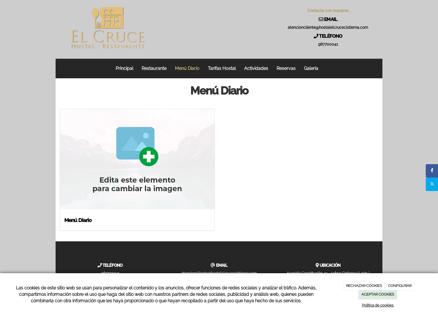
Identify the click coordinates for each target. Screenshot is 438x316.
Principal (124, 68)
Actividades (256, 68)
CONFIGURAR (399, 286)
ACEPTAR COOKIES (377, 294)
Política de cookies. (378, 305)
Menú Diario (187, 68)
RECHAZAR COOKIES (364, 286)
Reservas (286, 68)
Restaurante (154, 68)
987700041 (328, 44)
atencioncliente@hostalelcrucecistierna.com (328, 27)
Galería (311, 68)
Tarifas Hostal (222, 68)
